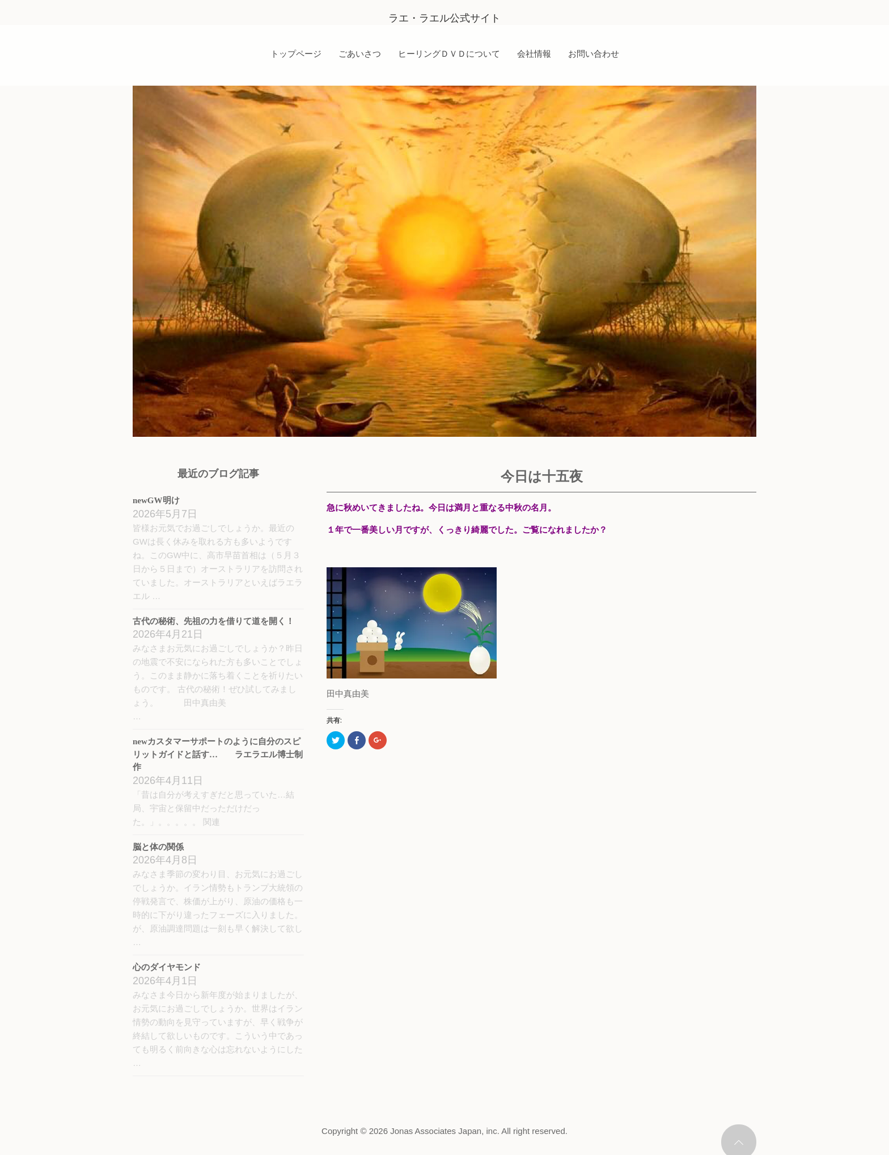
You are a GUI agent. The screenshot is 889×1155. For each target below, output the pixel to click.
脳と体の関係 (158, 847)
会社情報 (534, 53)
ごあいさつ (359, 53)
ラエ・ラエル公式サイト (444, 18)
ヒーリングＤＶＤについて (449, 53)
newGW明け (156, 500)
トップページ (295, 53)
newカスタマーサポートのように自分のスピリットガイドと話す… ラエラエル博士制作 (218, 754)
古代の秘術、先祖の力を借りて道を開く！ (213, 621)
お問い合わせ (593, 53)
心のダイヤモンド (167, 967)
